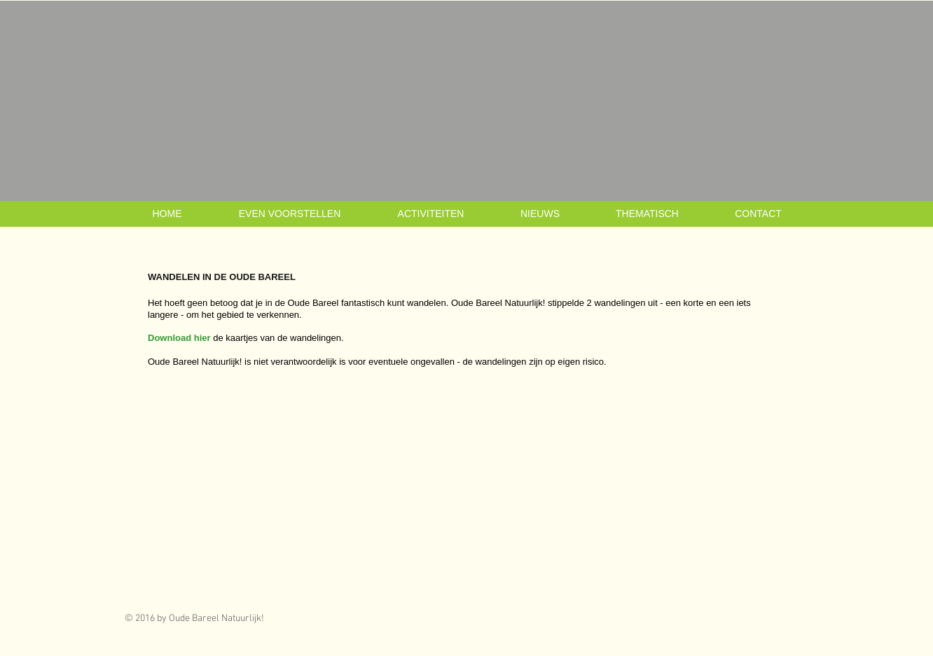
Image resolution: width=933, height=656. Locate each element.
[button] (289, 214)
